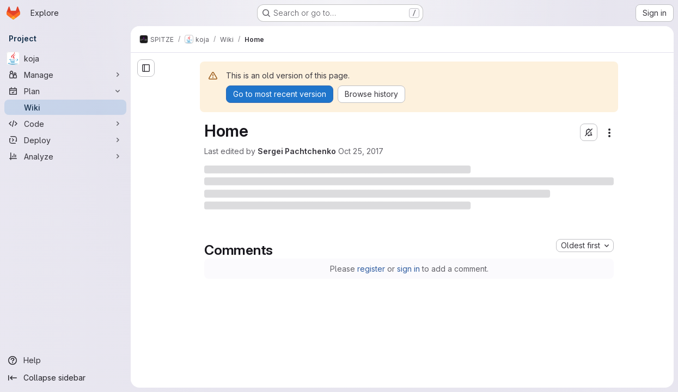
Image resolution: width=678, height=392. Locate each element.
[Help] (65, 360)
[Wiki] (65, 107)
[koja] (65, 58)
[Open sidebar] (146, 68)
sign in (408, 268)
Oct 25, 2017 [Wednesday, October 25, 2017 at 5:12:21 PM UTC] (360, 151)
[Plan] (65, 91)
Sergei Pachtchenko (297, 151)
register (371, 268)
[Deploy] (65, 140)
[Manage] (65, 74)
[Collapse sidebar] (65, 377)
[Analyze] (65, 156)
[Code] (65, 123)
